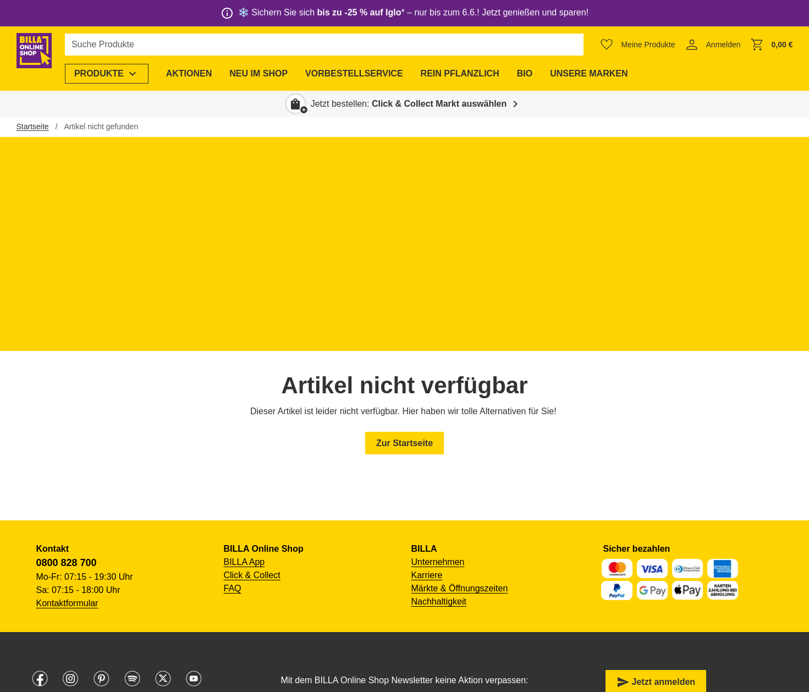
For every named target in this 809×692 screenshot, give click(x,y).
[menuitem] (122, 74)
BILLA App (244, 562)
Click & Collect (252, 575)
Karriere (427, 575)
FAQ (232, 588)
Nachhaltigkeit (439, 601)
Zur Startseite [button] (404, 443)
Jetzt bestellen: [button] (409, 103)
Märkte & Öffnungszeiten (459, 588)
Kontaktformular (67, 603)
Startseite (32, 126)
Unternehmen (438, 562)
